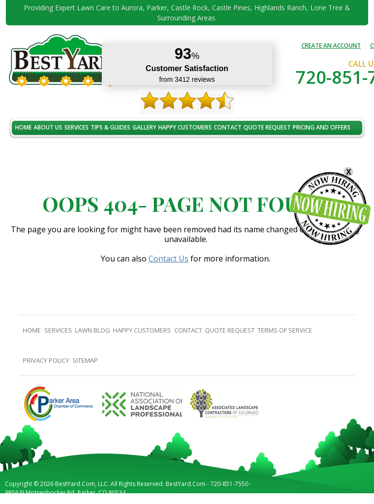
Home (23, 127)
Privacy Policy (46, 360)
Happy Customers (185, 127)
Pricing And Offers (322, 127)
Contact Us (168, 258)
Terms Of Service (285, 330)
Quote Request (267, 127)
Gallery (144, 127)
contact (228, 127)
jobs (21, 148)
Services (76, 127)
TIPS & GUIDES (111, 127)
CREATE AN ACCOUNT (331, 45)
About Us (48, 127)
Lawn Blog (92, 330)
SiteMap (85, 360)
